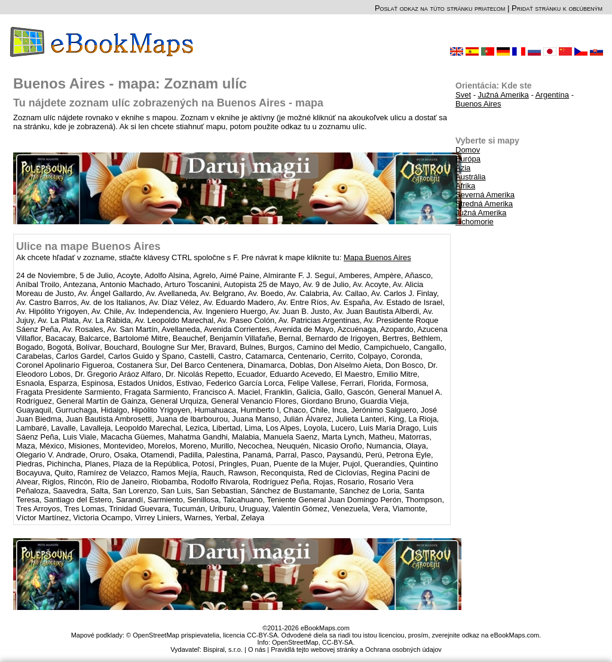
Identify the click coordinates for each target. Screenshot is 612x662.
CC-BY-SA (337, 642)
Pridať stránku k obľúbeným (557, 8)
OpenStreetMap (295, 642)
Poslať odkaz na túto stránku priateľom (440, 8)
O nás (256, 649)
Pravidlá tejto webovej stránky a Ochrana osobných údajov (356, 649)
